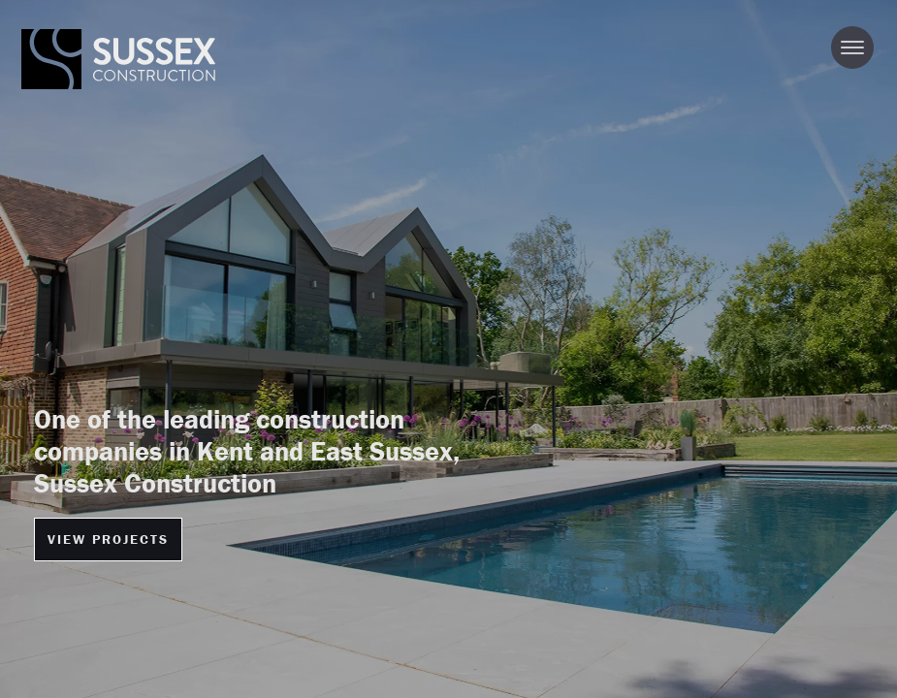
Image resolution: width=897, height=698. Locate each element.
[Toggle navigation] (852, 47)
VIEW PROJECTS (108, 539)
